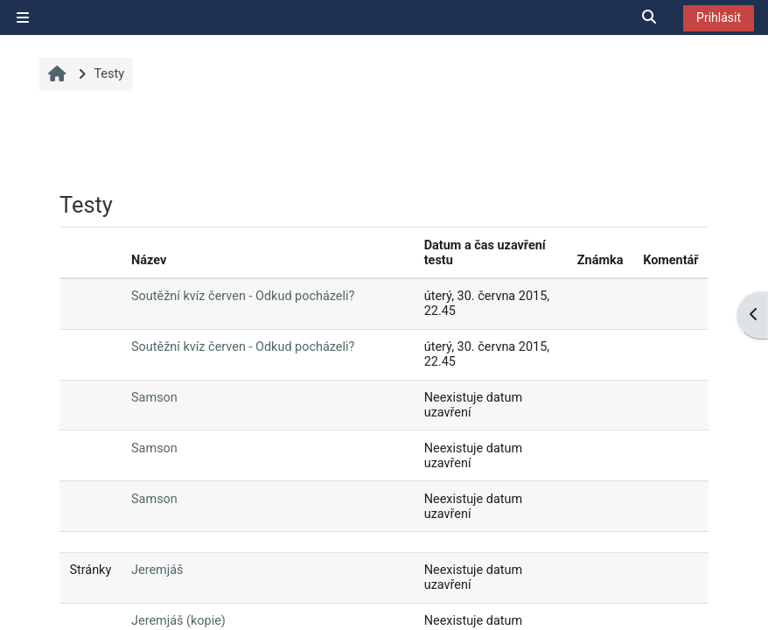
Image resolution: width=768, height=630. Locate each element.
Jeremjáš (157, 570)
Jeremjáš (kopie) (178, 620)
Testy (109, 73)
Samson (154, 397)
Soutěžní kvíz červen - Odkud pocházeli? (242, 296)
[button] (650, 17)
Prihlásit (718, 17)
